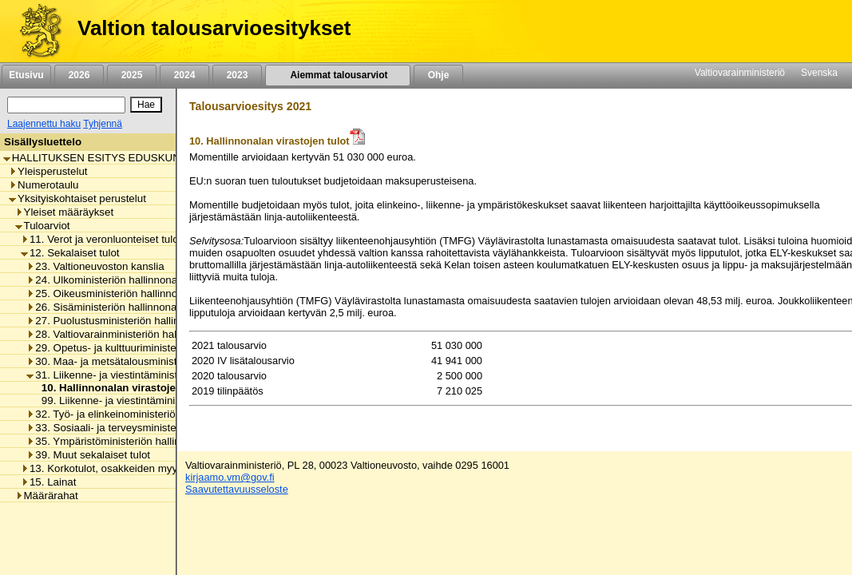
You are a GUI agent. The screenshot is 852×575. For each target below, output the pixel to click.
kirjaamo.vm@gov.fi (230, 477)
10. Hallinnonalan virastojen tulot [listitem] (120, 388)
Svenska (819, 72)
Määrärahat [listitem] (46, 496)
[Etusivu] (34, 31)
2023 (237, 75)
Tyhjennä (102, 123)
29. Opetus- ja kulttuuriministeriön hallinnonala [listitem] (139, 348)
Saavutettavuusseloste (236, 489)
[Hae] (146, 105)
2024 (184, 75)
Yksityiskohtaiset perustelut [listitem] (77, 198)
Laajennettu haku (44, 123)
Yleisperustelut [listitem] (48, 171)
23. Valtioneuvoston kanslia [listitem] (95, 266)
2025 (132, 75)
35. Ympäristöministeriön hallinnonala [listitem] (119, 441)
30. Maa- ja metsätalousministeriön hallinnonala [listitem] (143, 361)
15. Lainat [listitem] (49, 482)
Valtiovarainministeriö (740, 72)
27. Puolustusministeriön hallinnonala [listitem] (118, 321)
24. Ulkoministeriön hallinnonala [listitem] (105, 280)
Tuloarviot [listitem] (42, 226)
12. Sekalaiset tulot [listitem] (70, 253)
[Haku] (66, 105)
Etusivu (26, 75)
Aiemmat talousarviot (337, 75)
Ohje (438, 75)
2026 (79, 75)
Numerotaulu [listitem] (43, 185)
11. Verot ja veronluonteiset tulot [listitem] (101, 239)
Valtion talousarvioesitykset (214, 28)
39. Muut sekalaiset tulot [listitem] (88, 455)
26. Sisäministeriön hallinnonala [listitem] (105, 307)
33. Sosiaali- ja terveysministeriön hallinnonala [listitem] (139, 428)
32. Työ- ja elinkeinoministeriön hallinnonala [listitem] (133, 414)
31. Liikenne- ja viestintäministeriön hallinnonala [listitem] (143, 375)
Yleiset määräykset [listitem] (64, 212)
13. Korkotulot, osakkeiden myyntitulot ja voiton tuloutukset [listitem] (163, 468)
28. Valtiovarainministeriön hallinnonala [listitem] (122, 334)
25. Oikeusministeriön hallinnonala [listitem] (111, 293)
